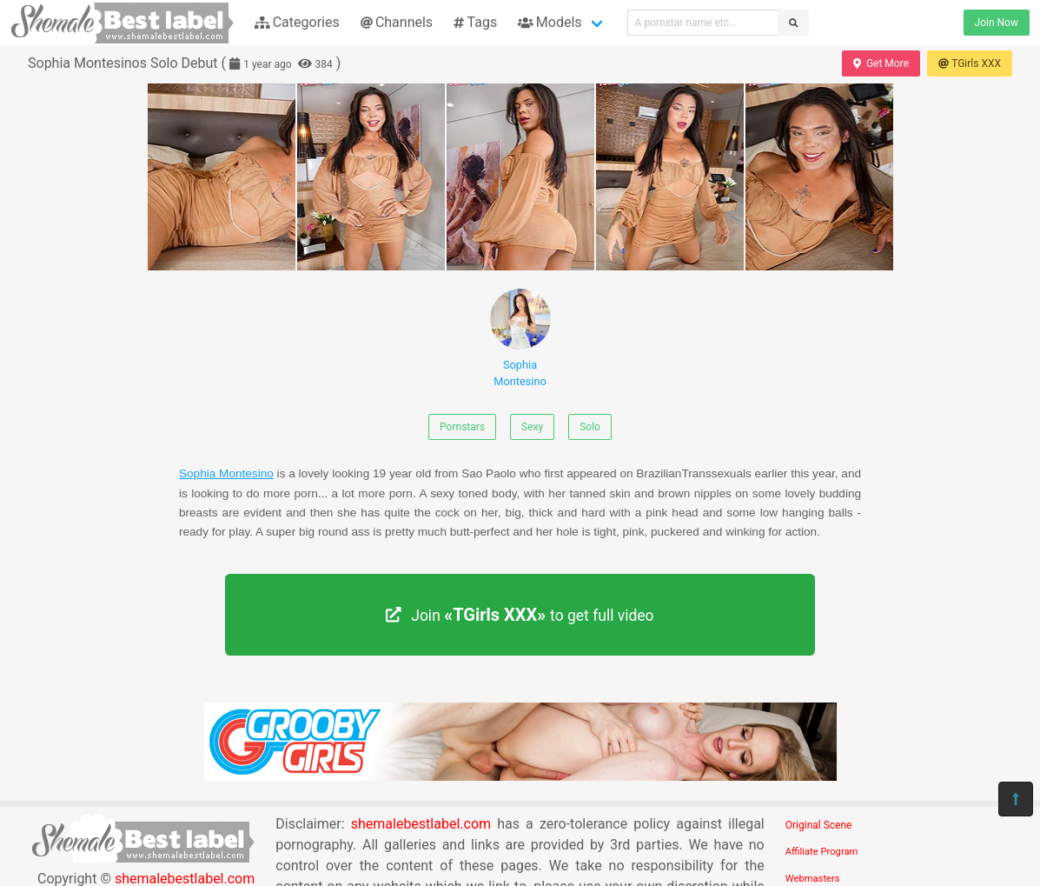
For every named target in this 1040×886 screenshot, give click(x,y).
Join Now (996, 23)
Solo (590, 427)
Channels (397, 22)
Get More (881, 63)
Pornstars (462, 427)
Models (549, 22)
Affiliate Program (821, 851)
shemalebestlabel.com (421, 824)
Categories (297, 22)
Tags (475, 22)
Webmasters (812, 878)
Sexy (532, 427)
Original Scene (818, 825)
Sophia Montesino (520, 338)
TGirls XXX (969, 63)
